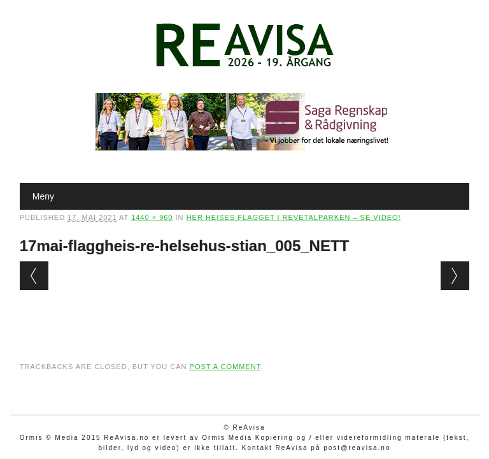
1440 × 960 (152, 217)
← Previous (34, 275)
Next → (455, 275)
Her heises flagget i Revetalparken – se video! (294, 217)
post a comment (225, 366)
